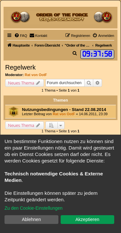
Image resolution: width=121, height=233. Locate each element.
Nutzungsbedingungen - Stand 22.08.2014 (64, 109)
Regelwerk (20, 67)
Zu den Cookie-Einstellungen (34, 208)
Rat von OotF (36, 75)
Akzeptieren (87, 219)
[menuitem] (20, 35)
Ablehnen (31, 219)
